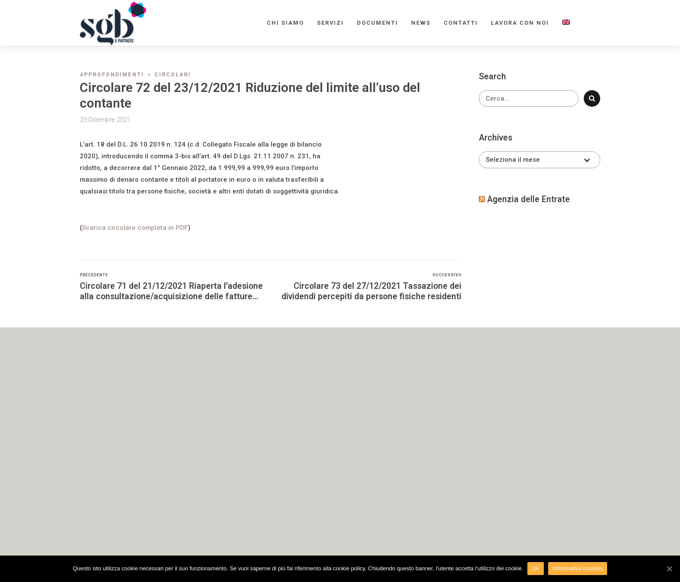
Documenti (377, 23)
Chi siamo (285, 23)
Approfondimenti (112, 75)
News (421, 23)
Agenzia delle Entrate (528, 199)
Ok (535, 568)
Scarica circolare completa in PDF (135, 228)
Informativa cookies (577, 568)
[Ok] (669, 568)
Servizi (330, 23)
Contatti (461, 23)
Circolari (172, 75)
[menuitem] (566, 23)
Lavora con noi (520, 23)
